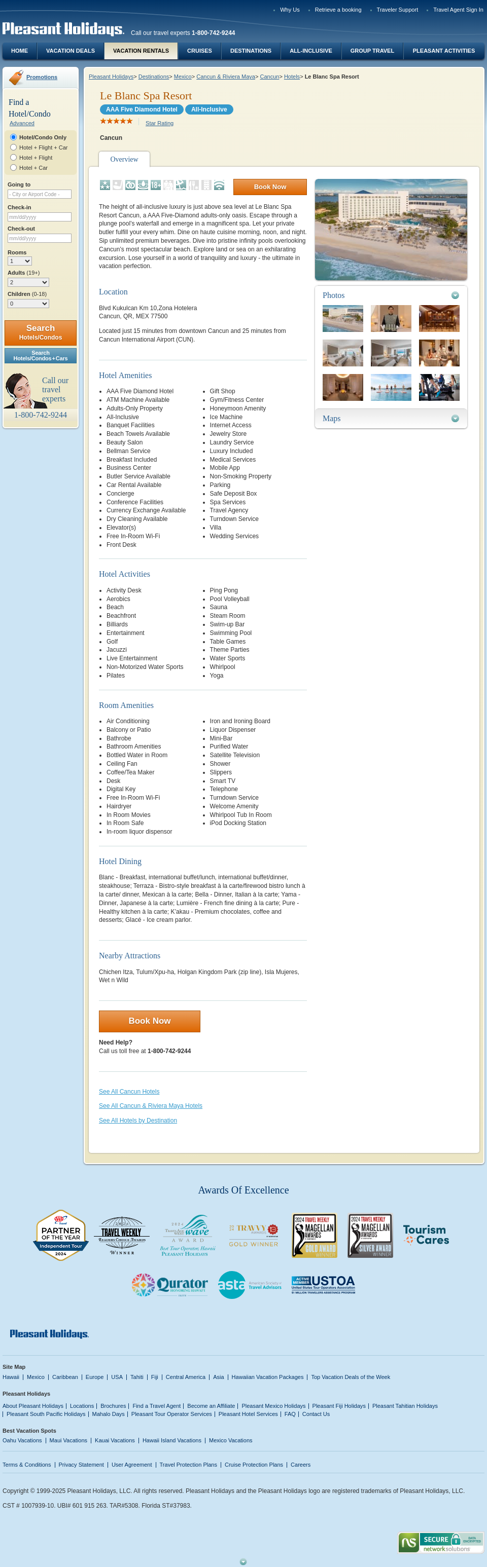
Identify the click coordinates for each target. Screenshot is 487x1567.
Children (27, 294)
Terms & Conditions (27, 1465)
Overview (124, 159)
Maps (332, 418)
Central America (185, 1377)
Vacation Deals (70, 51)
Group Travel (372, 51)
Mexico (183, 76)
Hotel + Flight (35, 158)
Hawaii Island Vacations (172, 1440)
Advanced (22, 123)
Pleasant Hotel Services (248, 1414)
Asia (218, 1377)
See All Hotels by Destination (138, 1120)
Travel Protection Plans (188, 1465)
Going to (19, 184)
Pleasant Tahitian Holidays (405, 1406)
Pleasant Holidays (111, 76)
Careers (300, 1465)
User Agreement (132, 1465)
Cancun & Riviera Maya (225, 76)
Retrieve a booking (338, 10)
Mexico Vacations (231, 1440)
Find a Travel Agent (156, 1406)
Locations (82, 1406)
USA (117, 1377)
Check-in (19, 207)
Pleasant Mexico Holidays (273, 1406)
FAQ (290, 1414)
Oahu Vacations (22, 1440)
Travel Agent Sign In (458, 10)
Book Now (270, 187)
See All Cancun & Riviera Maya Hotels (150, 1105)
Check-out (21, 229)
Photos (334, 295)
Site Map (14, 1367)
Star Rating (159, 123)
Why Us (290, 10)
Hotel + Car (33, 168)
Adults (24, 273)
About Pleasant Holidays (33, 1406)
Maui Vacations (69, 1440)
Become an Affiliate (211, 1406)
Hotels (292, 76)
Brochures (113, 1406)
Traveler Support (398, 10)
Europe (95, 1377)
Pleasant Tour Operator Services (171, 1414)
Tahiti (137, 1377)
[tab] (391, 295)
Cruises (199, 51)
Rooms (17, 252)
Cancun (269, 76)
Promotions (41, 77)
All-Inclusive (311, 51)
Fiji (154, 1377)
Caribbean (65, 1377)
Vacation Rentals (141, 51)
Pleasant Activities (444, 51)
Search (40, 332)
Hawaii (11, 1377)
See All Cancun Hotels (129, 1091)
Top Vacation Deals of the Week (350, 1377)
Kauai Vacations (115, 1440)
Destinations (250, 51)
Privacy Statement (81, 1465)
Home (19, 51)
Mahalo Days (108, 1414)
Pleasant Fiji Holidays (339, 1406)
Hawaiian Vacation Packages (268, 1377)
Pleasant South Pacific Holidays (46, 1414)
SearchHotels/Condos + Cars (41, 355)
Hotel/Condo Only (42, 137)
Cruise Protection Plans (254, 1465)
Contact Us (316, 1414)
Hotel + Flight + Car (43, 147)
